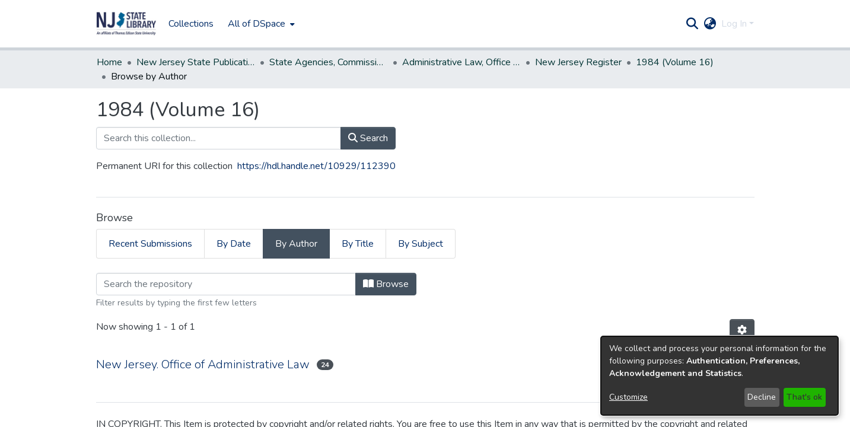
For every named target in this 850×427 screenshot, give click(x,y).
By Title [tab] (358, 243)
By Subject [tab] (420, 243)
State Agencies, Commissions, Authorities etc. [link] (328, 62)
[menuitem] (260, 23)
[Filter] (226, 284)
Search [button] (368, 138)
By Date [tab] (234, 243)
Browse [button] (386, 284)
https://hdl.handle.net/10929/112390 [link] (316, 166)
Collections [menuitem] (191, 23)
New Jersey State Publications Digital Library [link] (195, 62)
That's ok (804, 397)
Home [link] (109, 62)
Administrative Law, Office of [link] (461, 62)
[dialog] (719, 375)
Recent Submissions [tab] (150, 243)
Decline (761, 397)
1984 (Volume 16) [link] (675, 62)
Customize (628, 397)
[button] (126, 24)
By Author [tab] (296, 243)
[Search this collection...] (218, 138)
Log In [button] (735, 23)
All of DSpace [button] (256, 23)
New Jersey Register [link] (578, 62)
